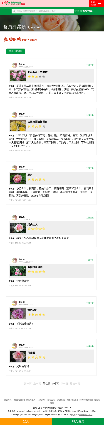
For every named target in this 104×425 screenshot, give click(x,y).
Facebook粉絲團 (85, 400)
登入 (26, 421)
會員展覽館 (19, 400)
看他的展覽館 (15, 51)
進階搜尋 (87, 11)
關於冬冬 (8, 400)
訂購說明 (41, 400)
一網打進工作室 (85, 415)
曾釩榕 (22, 64)
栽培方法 (51, 400)
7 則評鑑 (90, 65)
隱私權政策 (72, 400)
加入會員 (78, 421)
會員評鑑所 (30, 400)
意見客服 (61, 400)
